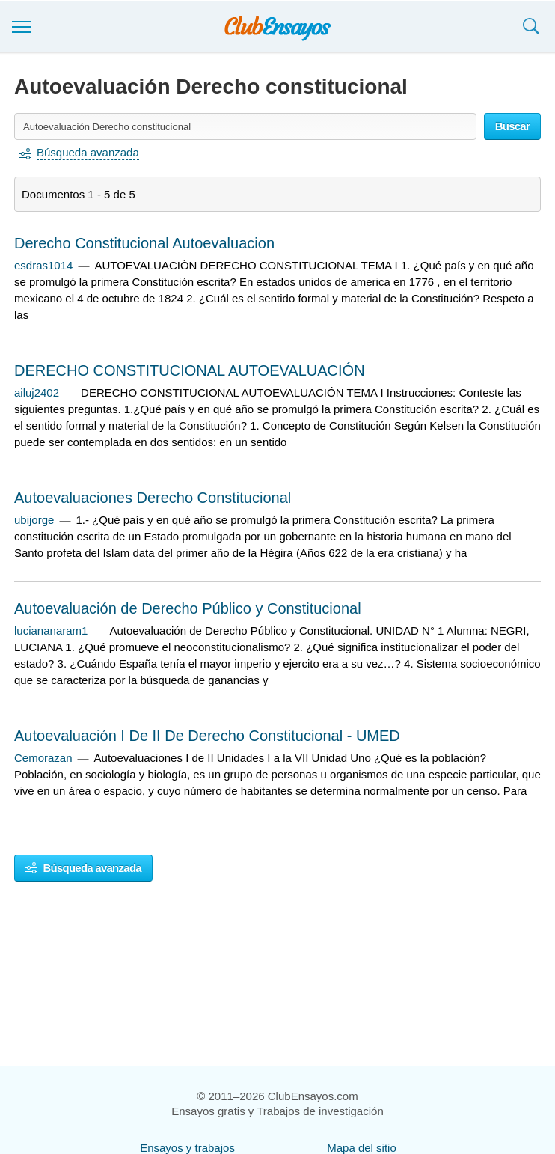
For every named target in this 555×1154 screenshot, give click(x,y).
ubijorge (34, 519)
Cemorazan (43, 757)
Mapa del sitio (361, 1147)
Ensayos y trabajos (187, 1147)
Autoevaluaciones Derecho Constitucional (152, 497)
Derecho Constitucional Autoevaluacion (144, 243)
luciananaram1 (51, 630)
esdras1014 (43, 265)
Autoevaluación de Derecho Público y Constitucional (187, 608)
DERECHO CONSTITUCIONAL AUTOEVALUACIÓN (189, 370)
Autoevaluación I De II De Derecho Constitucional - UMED (207, 735)
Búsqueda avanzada (83, 867)
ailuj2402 (36, 392)
